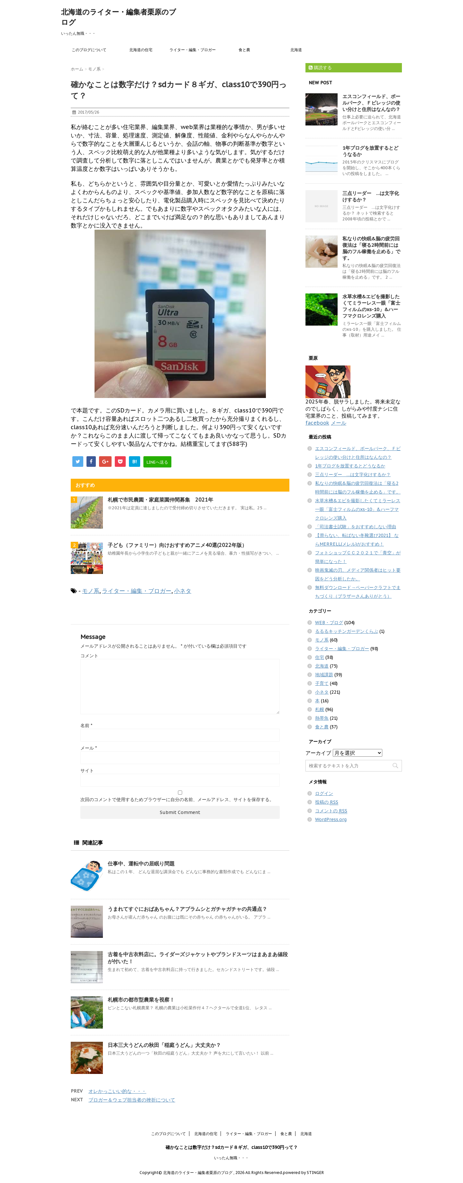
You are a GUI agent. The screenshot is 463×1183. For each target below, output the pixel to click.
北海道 (296, 49)
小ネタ (182, 591)
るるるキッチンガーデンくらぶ (346, 631)
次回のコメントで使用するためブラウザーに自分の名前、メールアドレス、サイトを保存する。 (177, 799)
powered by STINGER (303, 1172)
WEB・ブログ (329, 622)
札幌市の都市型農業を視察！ (141, 999)
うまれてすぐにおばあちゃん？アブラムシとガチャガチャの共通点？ (187, 909)
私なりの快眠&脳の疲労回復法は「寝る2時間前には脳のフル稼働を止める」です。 (371, 248)
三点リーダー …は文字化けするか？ (353, 474)
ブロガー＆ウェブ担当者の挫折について (131, 1100)
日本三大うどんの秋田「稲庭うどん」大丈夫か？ (164, 1045)
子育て (322, 683)
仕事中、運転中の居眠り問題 (141, 863)
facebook (317, 423)
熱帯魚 (322, 718)
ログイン (324, 793)
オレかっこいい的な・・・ (117, 1091)
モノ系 (90, 591)
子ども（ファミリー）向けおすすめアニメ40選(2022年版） (177, 545)
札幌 (319, 709)
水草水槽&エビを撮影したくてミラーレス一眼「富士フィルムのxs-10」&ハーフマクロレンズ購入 (371, 306)
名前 (86, 725)
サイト (87, 770)
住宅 (319, 657)
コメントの (331, 811)
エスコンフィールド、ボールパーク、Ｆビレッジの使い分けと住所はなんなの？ (371, 102)
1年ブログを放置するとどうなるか (350, 466)
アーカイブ (318, 753)
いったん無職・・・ (231, 1157)
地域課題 (324, 675)
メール (88, 748)
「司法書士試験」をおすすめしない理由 (355, 527)
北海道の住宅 (140, 49)
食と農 (244, 49)
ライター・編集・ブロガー (192, 49)
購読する (320, 67)
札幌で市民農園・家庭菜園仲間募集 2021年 (163, 499)
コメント (89, 656)
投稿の (326, 802)
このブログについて (89, 49)
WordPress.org (331, 819)
